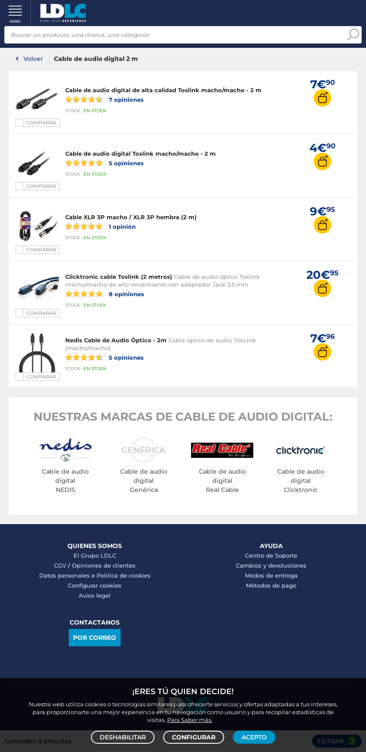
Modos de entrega (271, 575)
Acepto (254, 737)
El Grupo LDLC (95, 555)
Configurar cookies (94, 585)
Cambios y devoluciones (271, 565)
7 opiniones (104, 99)
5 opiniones (104, 162)
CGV (60, 565)
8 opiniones (104, 293)
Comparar (41, 123)
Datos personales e (68, 575)
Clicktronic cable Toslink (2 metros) (118, 276)
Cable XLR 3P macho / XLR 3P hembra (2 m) (131, 217)
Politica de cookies (124, 575)
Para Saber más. (189, 719)
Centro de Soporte (271, 555)
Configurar (193, 737)
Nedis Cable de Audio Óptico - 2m (116, 340)
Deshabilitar (123, 737)
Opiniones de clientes (103, 565)
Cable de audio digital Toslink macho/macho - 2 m (140, 153)
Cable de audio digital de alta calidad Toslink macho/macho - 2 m (163, 90)
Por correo (94, 638)
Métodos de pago (271, 585)
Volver (33, 59)
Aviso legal (95, 595)
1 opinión (100, 226)
